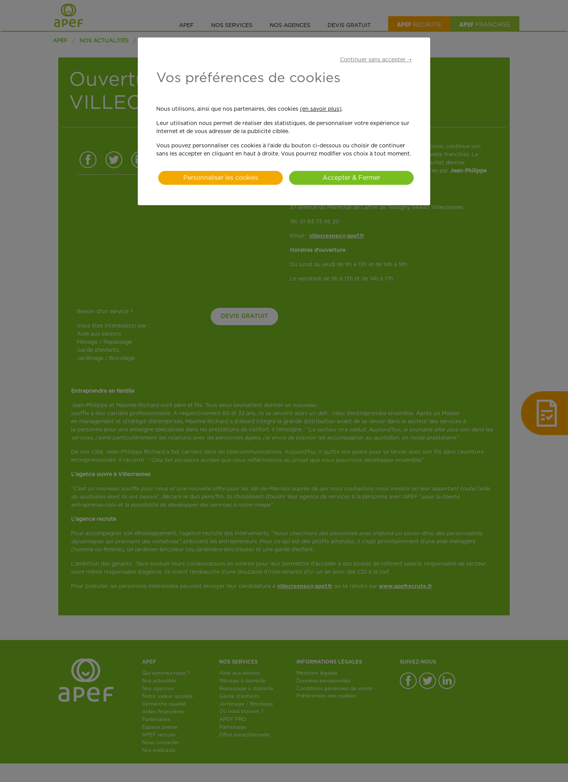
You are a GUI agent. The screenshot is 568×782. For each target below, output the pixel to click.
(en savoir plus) (320, 109)
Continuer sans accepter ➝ (376, 59)
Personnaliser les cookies (220, 178)
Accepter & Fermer (351, 178)
